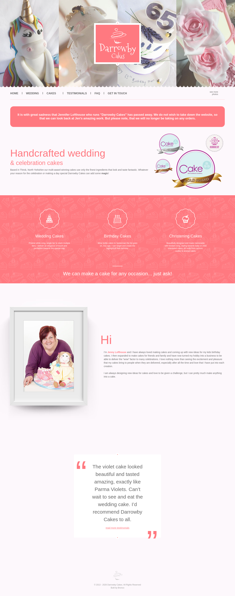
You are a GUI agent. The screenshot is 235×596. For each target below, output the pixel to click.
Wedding (32, 93)
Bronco (121, 588)
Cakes (51, 93)
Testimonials (77, 93)
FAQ (97, 93)
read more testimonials (117, 528)
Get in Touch (117, 93)
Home (14, 93)
